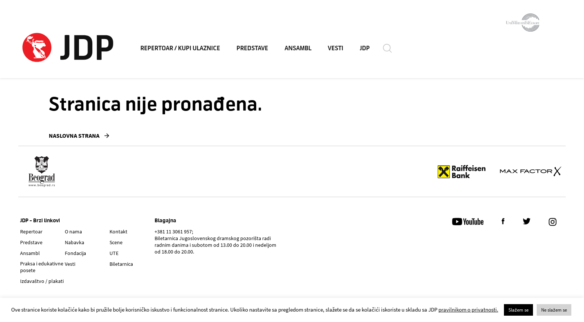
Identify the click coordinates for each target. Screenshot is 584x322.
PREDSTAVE (252, 48)
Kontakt (118, 231)
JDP (365, 48)
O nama (73, 231)
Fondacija (75, 253)
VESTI (335, 48)
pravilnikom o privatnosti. (468, 309)
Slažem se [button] (518, 310)
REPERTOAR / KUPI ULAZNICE (180, 48)
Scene (116, 242)
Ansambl (30, 253)
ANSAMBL (298, 48)
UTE (114, 253)
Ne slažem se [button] (554, 310)
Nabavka (74, 242)
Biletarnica (121, 264)
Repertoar (31, 231)
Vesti (70, 264)
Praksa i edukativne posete (41, 267)
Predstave (31, 242)
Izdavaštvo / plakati (42, 281)
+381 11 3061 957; (174, 231)
